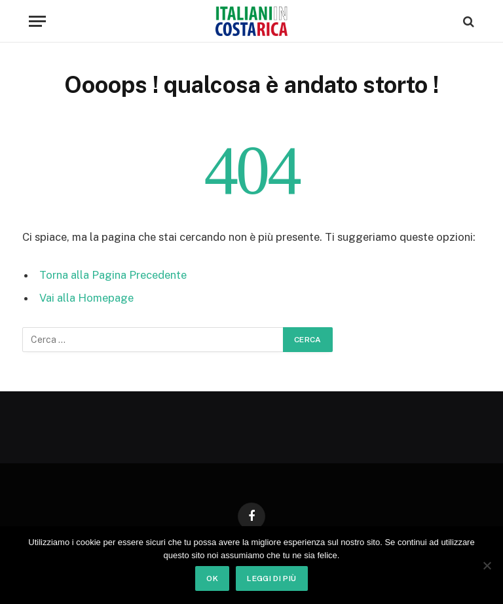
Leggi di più (271, 578)
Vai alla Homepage (86, 297)
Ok (212, 578)
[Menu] (37, 21)
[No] (486, 565)
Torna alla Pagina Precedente (113, 274)
